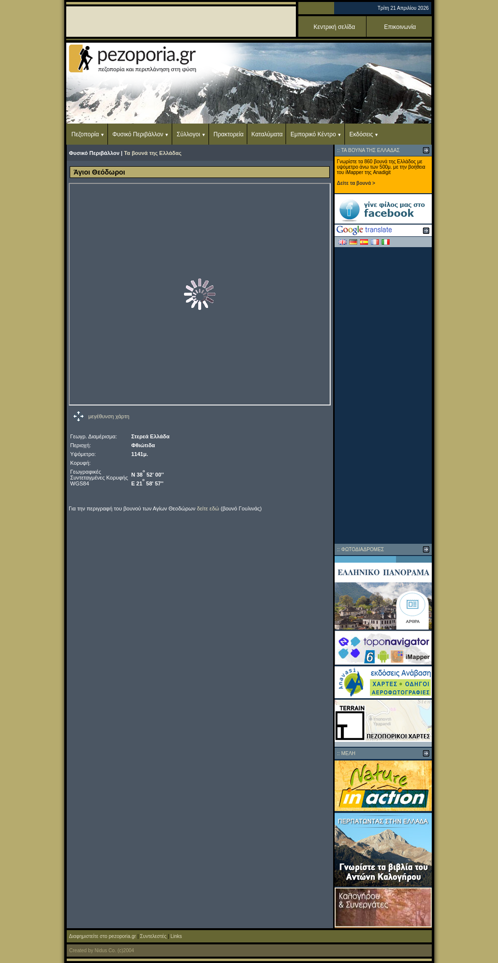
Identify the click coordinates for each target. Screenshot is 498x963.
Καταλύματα (267, 134)
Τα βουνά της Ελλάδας (153, 153)
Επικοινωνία (400, 27)
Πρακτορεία (228, 134)
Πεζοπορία (85, 134)
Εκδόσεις (361, 134)
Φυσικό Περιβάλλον (137, 134)
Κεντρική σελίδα (334, 27)
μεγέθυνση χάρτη (109, 416)
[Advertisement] (383, 395)
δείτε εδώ (208, 508)
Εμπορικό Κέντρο (313, 134)
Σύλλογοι (188, 134)
